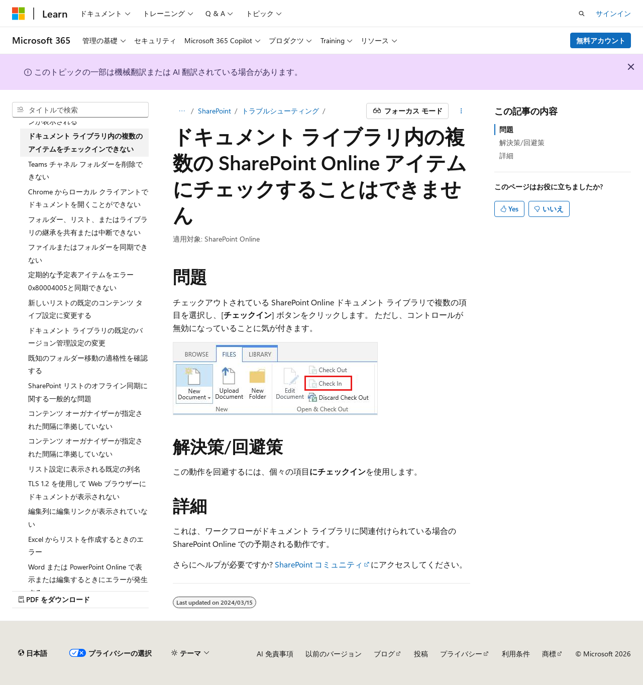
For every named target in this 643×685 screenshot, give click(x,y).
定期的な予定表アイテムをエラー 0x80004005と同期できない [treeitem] (81, 281)
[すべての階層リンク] (181, 111)
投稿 (421, 653)
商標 (549, 653)
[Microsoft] (18, 13)
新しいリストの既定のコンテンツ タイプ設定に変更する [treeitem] (85, 309)
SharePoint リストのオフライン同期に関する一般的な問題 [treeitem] (88, 392)
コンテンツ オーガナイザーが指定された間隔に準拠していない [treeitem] (85, 419)
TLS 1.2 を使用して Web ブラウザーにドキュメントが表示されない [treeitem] (87, 490)
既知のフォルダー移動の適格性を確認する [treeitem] (88, 364)
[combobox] (80, 110)
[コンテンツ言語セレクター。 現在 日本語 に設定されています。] (32, 653)
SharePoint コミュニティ (319, 564)
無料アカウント (600, 40)
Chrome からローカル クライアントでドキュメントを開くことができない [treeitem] (88, 198)
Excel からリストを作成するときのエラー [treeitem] (86, 545)
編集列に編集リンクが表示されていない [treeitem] (88, 517)
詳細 (506, 155)
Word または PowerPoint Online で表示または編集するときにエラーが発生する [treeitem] (88, 579)
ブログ (384, 653)
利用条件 (516, 653)
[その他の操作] (461, 111)
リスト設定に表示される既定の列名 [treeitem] (84, 469)
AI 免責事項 (275, 653)
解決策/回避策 (522, 142)
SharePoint (214, 111)
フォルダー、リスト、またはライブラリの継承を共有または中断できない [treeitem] (88, 225)
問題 (506, 129)
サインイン (613, 13)
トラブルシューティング (280, 111)
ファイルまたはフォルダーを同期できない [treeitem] (88, 253)
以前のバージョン (333, 653)
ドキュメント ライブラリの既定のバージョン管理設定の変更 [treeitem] (85, 336)
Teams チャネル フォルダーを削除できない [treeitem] (85, 170)
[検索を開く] (582, 14)
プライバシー (461, 653)
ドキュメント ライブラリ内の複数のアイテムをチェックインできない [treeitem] (85, 142)
